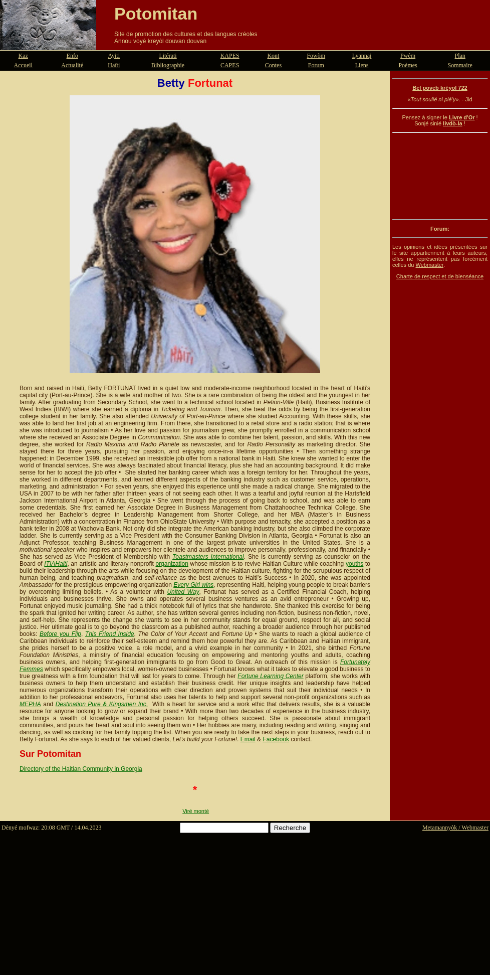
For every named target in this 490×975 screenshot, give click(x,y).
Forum (316, 65)
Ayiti (114, 55)
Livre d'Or (462, 117)
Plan (460, 55)
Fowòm (316, 55)
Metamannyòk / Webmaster (455, 827)
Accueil (23, 65)
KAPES (229, 55)
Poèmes (407, 65)
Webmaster (429, 265)
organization (171, 563)
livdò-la (452, 123)
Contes (273, 65)
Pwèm (407, 55)
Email (248, 739)
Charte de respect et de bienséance (439, 276)
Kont (273, 55)
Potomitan (155, 13)
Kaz (23, 55)
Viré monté (195, 811)
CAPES (229, 65)
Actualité (72, 65)
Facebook (276, 739)
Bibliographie (167, 65)
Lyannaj (362, 55)
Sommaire (460, 65)
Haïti (114, 65)
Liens (362, 65)
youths (354, 563)
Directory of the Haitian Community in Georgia (81, 768)
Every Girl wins (193, 584)
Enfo (72, 55)
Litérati (167, 55)
